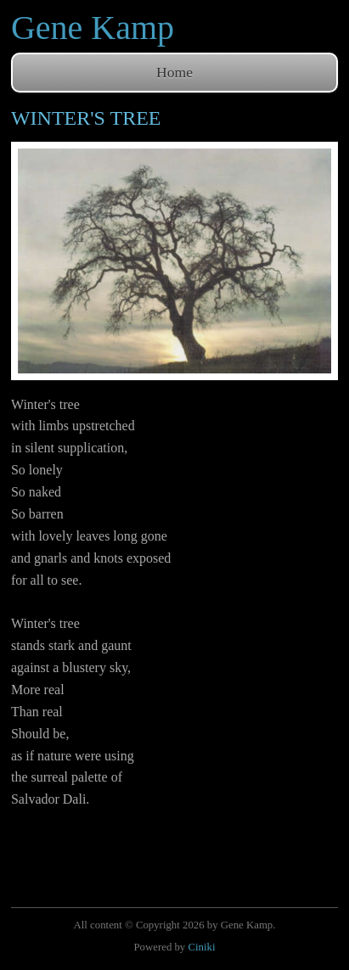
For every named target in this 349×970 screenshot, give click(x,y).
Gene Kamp (92, 27)
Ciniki (201, 947)
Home (174, 72)
